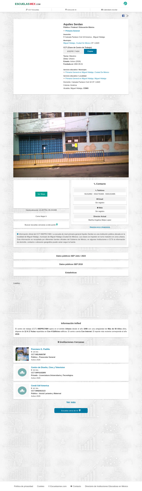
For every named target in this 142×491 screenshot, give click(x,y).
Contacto (76, 486)
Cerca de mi (70, 9)
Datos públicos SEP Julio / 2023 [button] (71, 256)
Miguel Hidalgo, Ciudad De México (77, 43)
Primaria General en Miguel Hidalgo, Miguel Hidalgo (84, 78)
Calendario (109, 9)
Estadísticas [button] (71, 273)
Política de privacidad (23, 486)
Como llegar (41, 216)
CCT (32, 9)
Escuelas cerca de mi (71, 410)
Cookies (40, 486)
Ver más (71, 402)
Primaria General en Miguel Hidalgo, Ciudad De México (86, 72)
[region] (38, 40)
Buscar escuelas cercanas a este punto (41, 224)
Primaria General (71, 31)
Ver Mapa (41, 194)
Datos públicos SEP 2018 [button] (71, 264)
